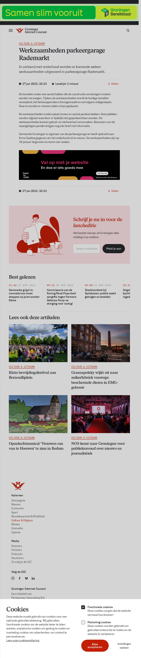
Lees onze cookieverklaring (22, 640)
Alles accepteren (95, 645)
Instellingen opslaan (124, 645)
